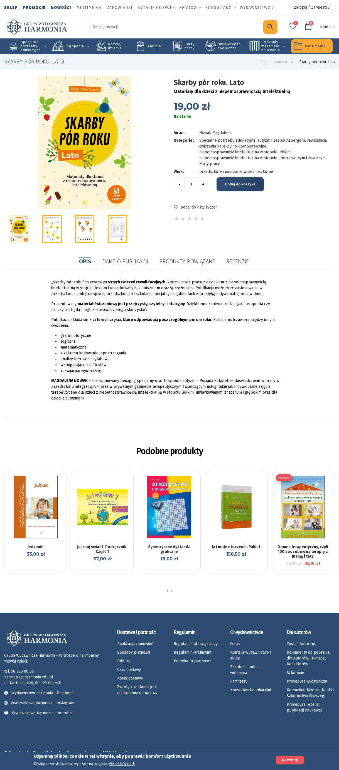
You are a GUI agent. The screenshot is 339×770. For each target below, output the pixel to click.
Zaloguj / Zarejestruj (312, 7)
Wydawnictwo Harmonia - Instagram (42, 703)
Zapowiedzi (119, 8)
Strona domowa (274, 62)
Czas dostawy (129, 669)
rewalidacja (317, 140)
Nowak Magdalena (215, 132)
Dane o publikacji (125, 261)
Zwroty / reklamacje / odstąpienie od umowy (137, 690)
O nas (235, 643)
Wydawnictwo (255, 8)
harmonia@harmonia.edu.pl (28, 677)
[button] (167, 591)
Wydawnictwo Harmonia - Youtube (42, 713)
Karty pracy (190, 46)
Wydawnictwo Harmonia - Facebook (40, 693)
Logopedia (74, 46)
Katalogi (188, 8)
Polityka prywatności (192, 661)
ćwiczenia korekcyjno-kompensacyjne (232, 146)
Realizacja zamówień (135, 643)
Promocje (34, 8)
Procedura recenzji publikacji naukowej (304, 707)
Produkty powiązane (187, 261)
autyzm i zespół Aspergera (281, 140)
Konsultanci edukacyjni (250, 690)
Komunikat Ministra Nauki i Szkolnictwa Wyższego (310, 693)
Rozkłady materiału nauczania (270, 46)
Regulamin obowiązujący (196, 643)
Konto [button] (325, 26)
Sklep (11, 8)
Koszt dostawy (130, 678)
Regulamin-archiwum (192, 652)
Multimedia (89, 8)
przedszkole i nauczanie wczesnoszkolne (236, 171)
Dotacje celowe (155, 8)
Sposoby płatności (133, 652)
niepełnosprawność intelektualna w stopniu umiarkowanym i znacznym (262, 158)
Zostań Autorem (301, 643)
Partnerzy (238, 681)
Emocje (154, 46)
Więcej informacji (122, 764)
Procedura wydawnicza (307, 681)
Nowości (61, 8)
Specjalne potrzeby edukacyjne (31, 46)
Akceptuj (290, 760)
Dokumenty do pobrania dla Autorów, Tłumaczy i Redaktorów (308, 658)
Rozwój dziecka (115, 46)
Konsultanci (219, 8)
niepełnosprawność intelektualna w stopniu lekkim (245, 152)
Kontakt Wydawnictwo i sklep (250, 655)
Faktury (123, 661)
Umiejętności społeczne (230, 46)
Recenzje (237, 261)
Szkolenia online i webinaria (246, 669)
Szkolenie (295, 672)
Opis (85, 261)
